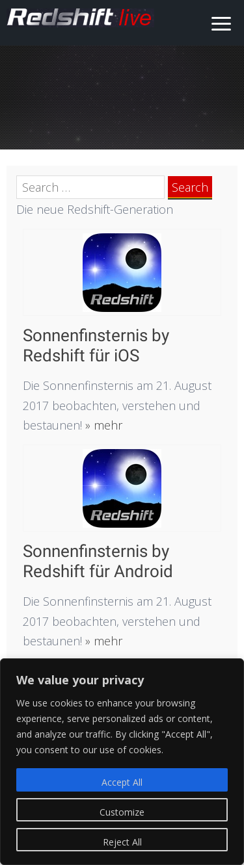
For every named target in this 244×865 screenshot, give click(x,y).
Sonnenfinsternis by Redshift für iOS (96, 345)
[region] (122, 761)
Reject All (122, 842)
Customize (122, 812)
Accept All (122, 782)
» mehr (102, 425)
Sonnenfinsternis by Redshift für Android (98, 561)
